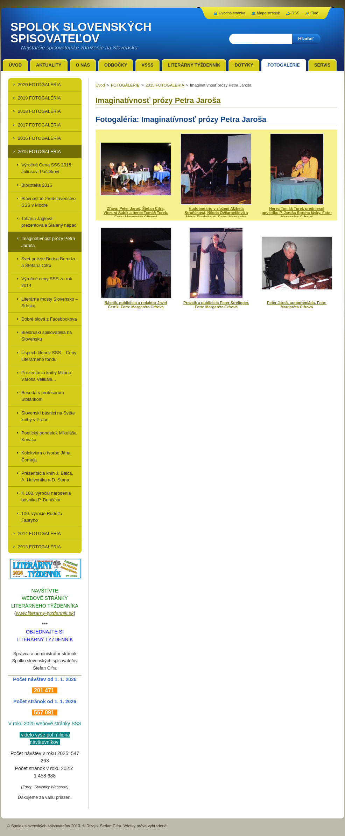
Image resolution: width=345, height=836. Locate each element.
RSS (295, 13)
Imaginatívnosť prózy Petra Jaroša (158, 100)
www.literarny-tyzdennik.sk (45, 613)
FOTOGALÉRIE (125, 85)
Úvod (100, 85)
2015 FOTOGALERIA (165, 85)
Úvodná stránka (232, 13)
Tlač (314, 13)
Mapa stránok (268, 13)
